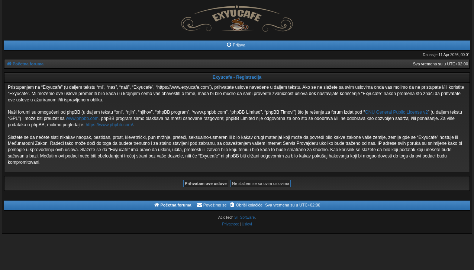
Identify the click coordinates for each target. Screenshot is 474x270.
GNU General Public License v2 (396, 112)
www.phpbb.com (82, 118)
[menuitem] (235, 44)
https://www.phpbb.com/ (109, 124)
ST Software (244, 217)
